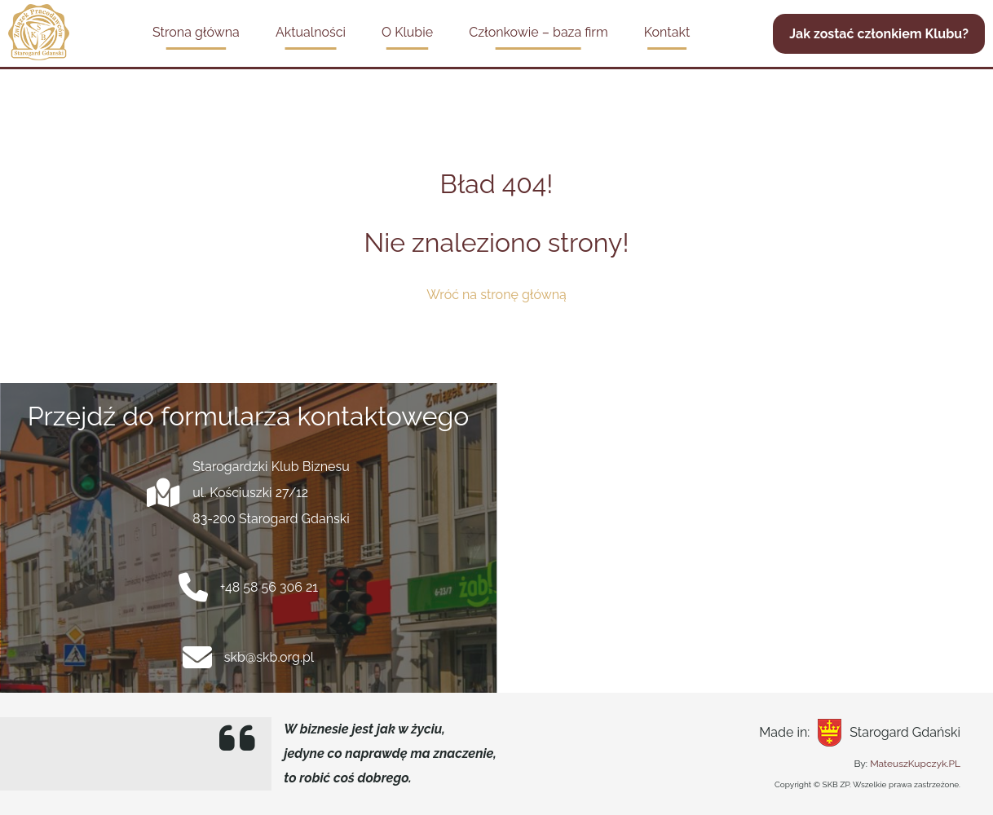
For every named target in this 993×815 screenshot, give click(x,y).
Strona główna (196, 32)
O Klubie (407, 32)
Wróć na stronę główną (496, 294)
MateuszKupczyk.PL (915, 763)
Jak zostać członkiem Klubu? (879, 34)
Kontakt (667, 32)
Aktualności (311, 32)
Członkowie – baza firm (538, 32)
